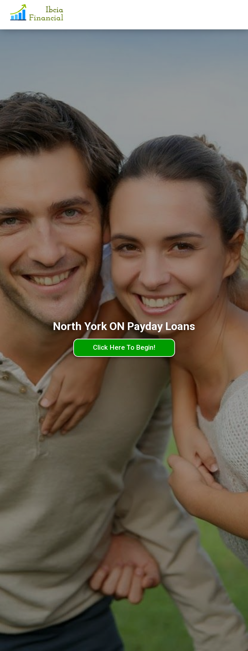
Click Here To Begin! (124, 347)
